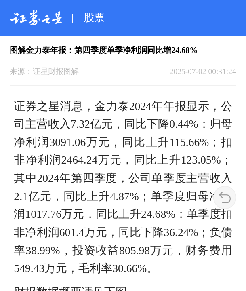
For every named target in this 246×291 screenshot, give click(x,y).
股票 (94, 17)
